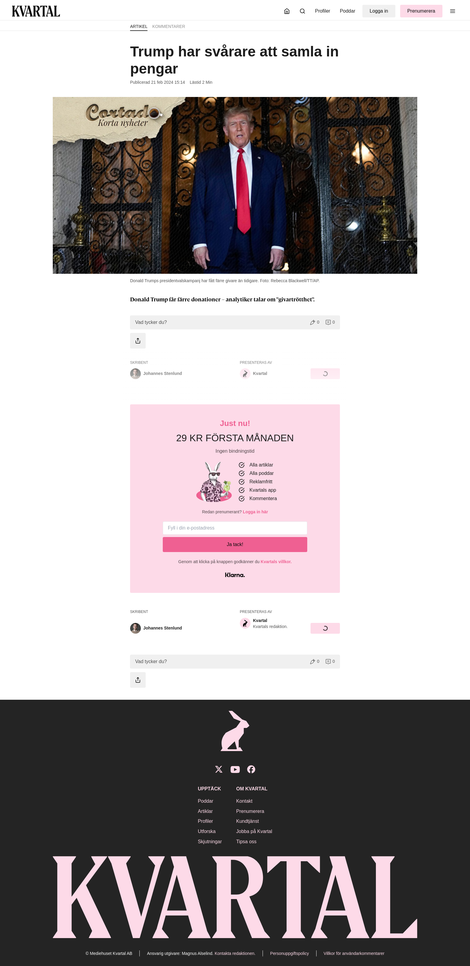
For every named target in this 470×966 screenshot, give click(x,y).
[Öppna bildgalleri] (235, 185)
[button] (235, 322)
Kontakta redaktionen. (235, 953)
